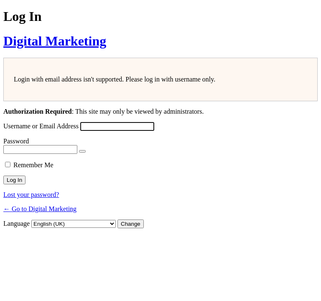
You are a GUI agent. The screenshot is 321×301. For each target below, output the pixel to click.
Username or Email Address (41, 126)
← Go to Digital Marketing (39, 208)
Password (16, 141)
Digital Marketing (54, 40)
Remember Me (33, 164)
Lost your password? (31, 194)
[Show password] (82, 151)
